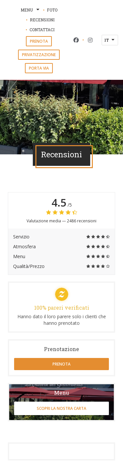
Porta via (39, 68)
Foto (52, 9)
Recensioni (42, 19)
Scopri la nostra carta (61, 408)
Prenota (39, 41)
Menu (31, 10)
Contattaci (42, 29)
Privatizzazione (39, 54)
